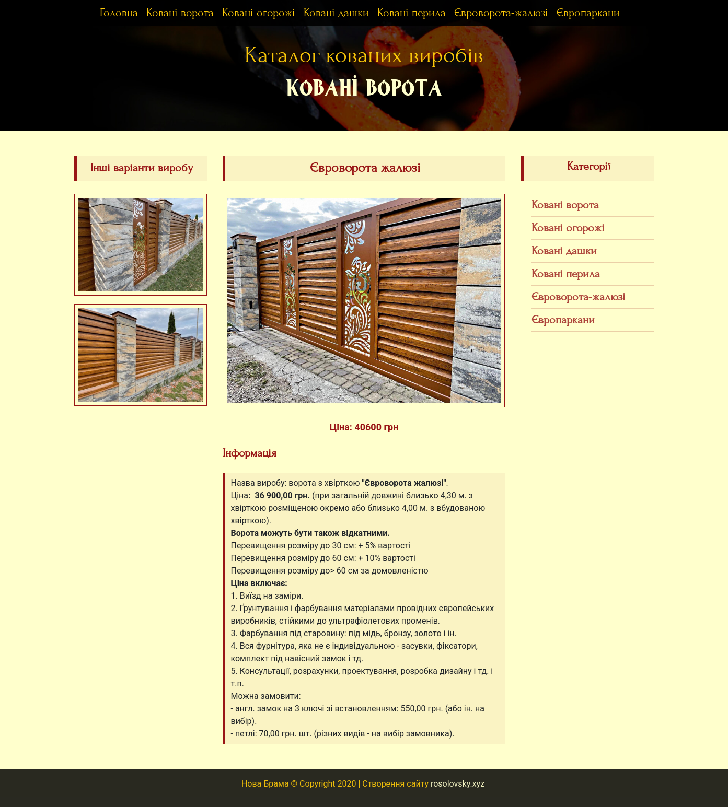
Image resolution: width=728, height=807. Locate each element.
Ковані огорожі (258, 12)
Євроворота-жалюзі (501, 12)
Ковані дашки (336, 12)
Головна (119, 12)
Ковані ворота (180, 12)
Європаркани (588, 12)
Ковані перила (411, 12)
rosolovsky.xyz (457, 784)
